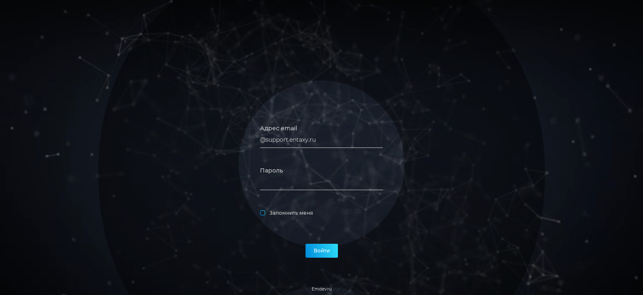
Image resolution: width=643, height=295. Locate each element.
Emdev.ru (322, 289)
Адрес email (278, 128)
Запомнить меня (286, 213)
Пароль (271, 170)
